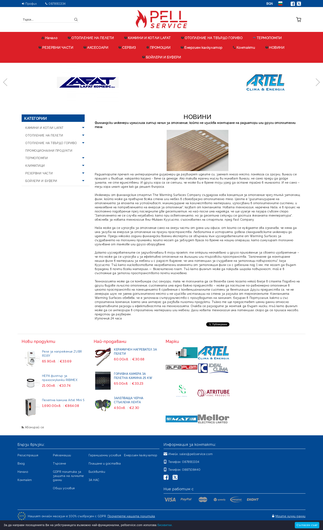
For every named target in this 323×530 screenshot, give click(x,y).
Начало (49, 37)
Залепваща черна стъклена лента (128, 400)
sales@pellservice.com (196, 454)
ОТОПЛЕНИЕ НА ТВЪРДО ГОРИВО (212, 37)
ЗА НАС (94, 480)
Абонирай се (34, 427)
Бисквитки (97, 471)
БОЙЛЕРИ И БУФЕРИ (161, 57)
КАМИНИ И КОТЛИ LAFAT (147, 37)
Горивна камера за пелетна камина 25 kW (133, 376)
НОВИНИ (274, 47)
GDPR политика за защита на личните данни (68, 475)
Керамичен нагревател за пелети (135, 351)
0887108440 (191, 469)
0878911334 (57, 3)
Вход (21, 463)
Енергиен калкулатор (201, 47)
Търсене (59, 463)
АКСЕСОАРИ (95, 47)
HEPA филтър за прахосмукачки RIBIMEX (60, 378)
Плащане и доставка (105, 463)
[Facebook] (167, 477)
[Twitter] (176, 477)
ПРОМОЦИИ (158, 47)
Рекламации (62, 455)
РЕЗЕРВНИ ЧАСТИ (56, 47)
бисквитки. (165, 525)
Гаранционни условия (105, 455)
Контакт (25, 480)
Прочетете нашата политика (131, 516)
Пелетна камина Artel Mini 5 (63, 400)
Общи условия (64, 488)
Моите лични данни (290, 516)
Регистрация (28, 455)
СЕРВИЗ (127, 47)
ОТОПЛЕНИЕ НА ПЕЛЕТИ (91, 37)
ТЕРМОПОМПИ (267, 37)
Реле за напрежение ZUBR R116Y (62, 353)
